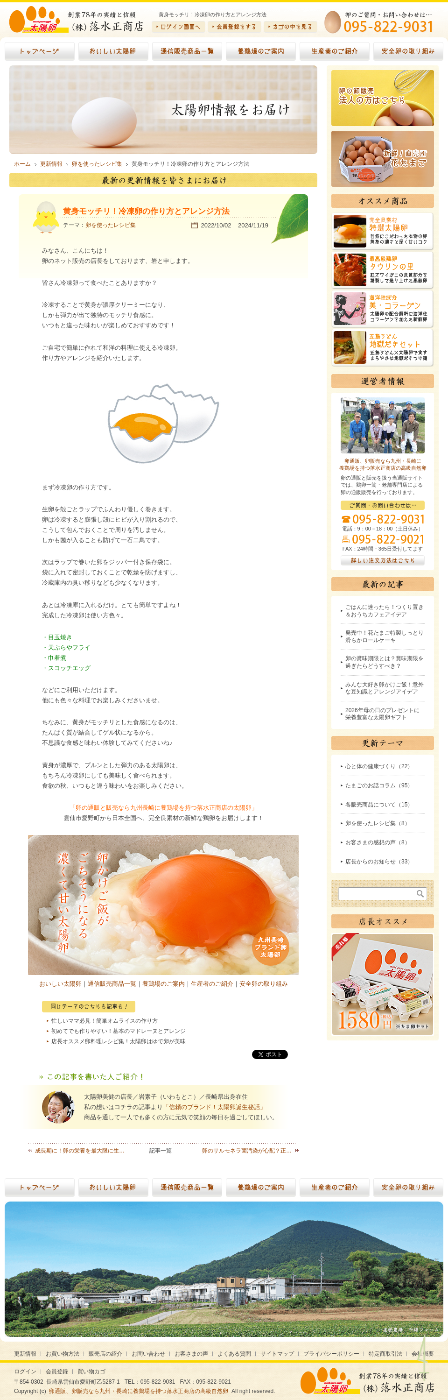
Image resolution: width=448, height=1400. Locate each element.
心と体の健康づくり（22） (379, 766)
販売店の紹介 (105, 1354)
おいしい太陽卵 (60, 983)
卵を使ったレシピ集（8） (377, 823)
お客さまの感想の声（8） (377, 842)
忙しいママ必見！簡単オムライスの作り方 (104, 1021)
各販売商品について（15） (379, 804)
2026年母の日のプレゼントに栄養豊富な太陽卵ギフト (382, 714)
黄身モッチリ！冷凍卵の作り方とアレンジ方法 (146, 211)
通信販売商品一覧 (112, 983)
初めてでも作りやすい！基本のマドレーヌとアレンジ (118, 1031)
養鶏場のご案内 (163, 983)
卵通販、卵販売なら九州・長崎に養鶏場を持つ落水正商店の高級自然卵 (138, 1391)
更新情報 (25, 1354)
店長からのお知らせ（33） (379, 861)
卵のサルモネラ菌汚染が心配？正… (247, 1150)
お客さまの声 (191, 1354)
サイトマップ (277, 1354)
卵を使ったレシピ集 (110, 225)
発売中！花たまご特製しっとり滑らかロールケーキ (384, 636)
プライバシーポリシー (331, 1354)
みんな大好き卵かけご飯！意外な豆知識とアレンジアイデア (384, 688)
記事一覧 (160, 1150)
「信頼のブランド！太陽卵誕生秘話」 (214, 1106)
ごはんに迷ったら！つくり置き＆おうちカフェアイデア (384, 611)
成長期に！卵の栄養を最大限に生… (80, 1150)
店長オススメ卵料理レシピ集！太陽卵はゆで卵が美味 (118, 1041)
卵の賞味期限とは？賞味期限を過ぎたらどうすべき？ (384, 662)
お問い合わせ (148, 1354)
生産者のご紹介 (212, 983)
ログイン (25, 1371)
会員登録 (57, 1371)
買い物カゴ (91, 1371)
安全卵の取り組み (263, 983)
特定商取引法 (385, 1354)
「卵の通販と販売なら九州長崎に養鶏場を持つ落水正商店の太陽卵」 (164, 807)
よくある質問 (234, 1354)
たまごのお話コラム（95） (379, 785)
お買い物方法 (62, 1354)
